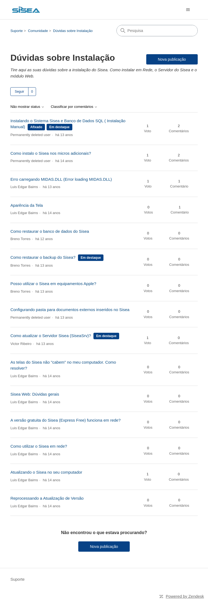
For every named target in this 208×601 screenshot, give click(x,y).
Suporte (16, 31)
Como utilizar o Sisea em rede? (38, 446)
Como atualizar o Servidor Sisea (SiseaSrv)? (50, 335)
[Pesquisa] (157, 30)
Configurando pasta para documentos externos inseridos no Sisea (69, 309)
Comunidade (38, 31)
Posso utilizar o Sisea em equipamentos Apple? (53, 283)
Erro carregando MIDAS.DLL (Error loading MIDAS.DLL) (61, 179)
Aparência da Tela (26, 205)
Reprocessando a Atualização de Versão (46, 498)
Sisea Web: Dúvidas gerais (34, 394)
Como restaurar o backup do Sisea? (42, 257)
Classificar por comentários (74, 107)
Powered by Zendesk (185, 596)
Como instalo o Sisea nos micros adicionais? (50, 153)
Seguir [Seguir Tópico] (19, 91)
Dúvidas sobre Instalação (73, 31)
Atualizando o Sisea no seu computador (46, 472)
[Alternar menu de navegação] (188, 9)
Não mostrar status (27, 107)
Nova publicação (172, 59)
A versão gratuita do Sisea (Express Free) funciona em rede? (65, 420)
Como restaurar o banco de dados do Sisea (49, 231)
